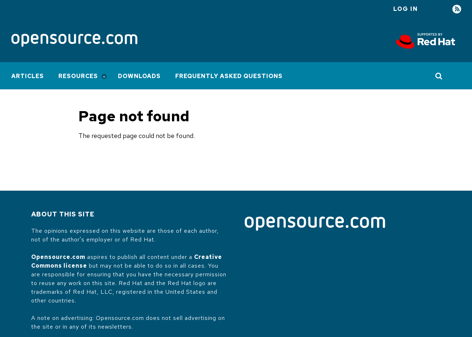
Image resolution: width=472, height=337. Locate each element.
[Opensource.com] (74, 40)
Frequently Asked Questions (229, 76)
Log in (405, 9)
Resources (78, 76)
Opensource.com (58, 257)
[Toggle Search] (439, 76)
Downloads (139, 76)
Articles (27, 76)
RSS (456, 9)
